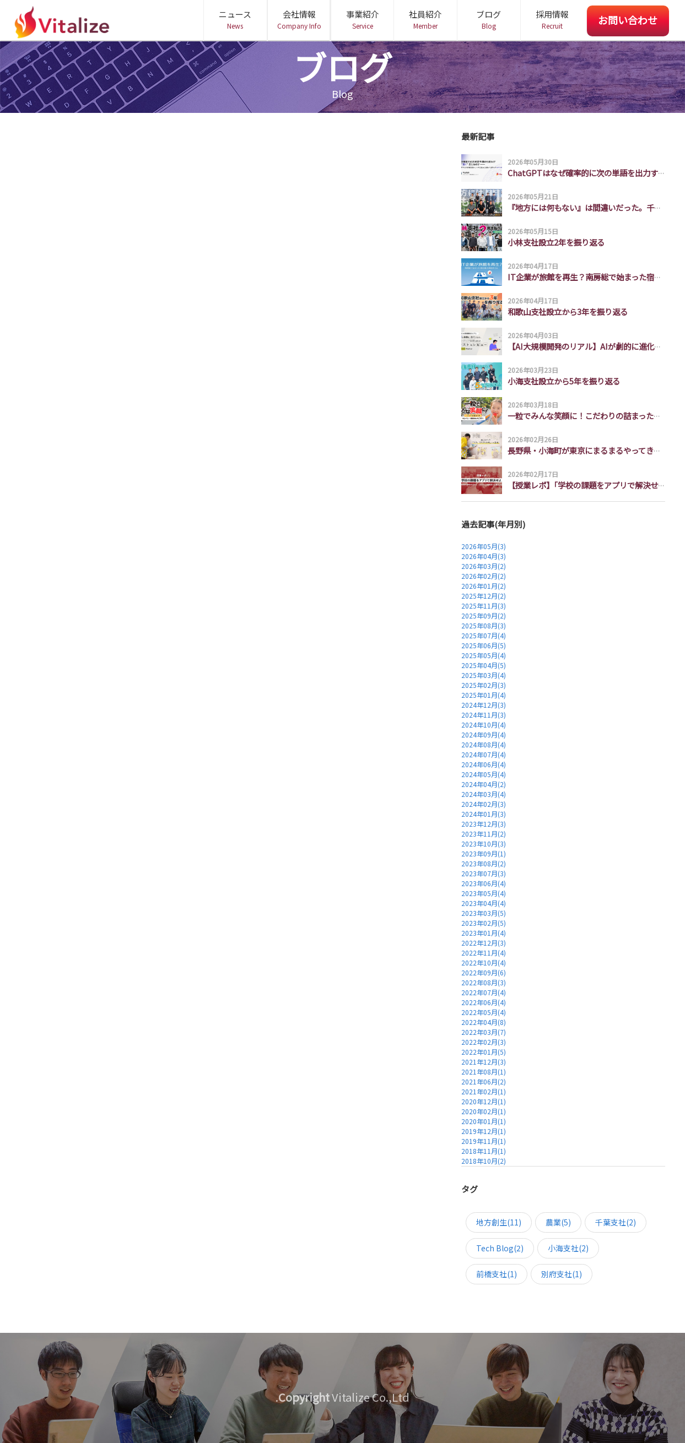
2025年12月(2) (483, 595)
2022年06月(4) (483, 1002)
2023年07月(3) (483, 873)
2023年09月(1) (483, 853)
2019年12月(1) (483, 1131)
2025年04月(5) (483, 665)
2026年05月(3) (483, 546)
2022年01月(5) (483, 1051)
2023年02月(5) (483, 922)
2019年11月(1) (483, 1141)
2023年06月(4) (483, 883)
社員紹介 (425, 19)
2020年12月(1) (483, 1101)
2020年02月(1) (483, 1111)
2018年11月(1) (483, 1151)
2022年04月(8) (483, 1022)
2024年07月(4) (483, 754)
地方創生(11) (498, 1222)
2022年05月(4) (483, 1012)
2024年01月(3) (483, 813)
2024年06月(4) (483, 764)
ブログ (489, 19)
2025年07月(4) (483, 635)
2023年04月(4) (483, 903)
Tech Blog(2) (500, 1248)
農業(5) (558, 1222)
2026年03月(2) (483, 566)
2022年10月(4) (483, 962)
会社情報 (299, 19)
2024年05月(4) (483, 774)
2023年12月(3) (483, 823)
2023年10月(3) (483, 843)
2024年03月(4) (483, 794)
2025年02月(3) (483, 685)
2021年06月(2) (483, 1081)
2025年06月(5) (483, 645)
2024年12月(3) (483, 704)
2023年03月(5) (483, 913)
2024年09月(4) (483, 734)
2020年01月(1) (483, 1121)
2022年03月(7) (483, 1032)
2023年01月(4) (483, 932)
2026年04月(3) (483, 556)
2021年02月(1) (483, 1091)
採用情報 (552, 19)
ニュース (235, 19)
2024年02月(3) (483, 804)
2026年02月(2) (483, 576)
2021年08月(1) (483, 1071)
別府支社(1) (561, 1273)
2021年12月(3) (483, 1061)
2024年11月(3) (483, 714)
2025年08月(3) (483, 625)
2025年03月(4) (483, 675)
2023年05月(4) (483, 893)
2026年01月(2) (483, 585)
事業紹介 (362, 19)
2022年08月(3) (483, 982)
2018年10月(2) (483, 1160)
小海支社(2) (568, 1248)
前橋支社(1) (496, 1273)
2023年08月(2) (483, 863)
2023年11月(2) (483, 833)
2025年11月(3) (483, 605)
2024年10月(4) (483, 724)
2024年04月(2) (483, 784)
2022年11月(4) (483, 952)
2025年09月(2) (483, 615)
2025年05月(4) (483, 655)
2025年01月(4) (483, 694)
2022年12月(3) (483, 942)
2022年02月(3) (483, 1041)
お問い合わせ (627, 20)
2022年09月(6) (483, 972)
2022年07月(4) (483, 992)
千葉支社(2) (615, 1222)
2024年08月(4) (483, 744)
